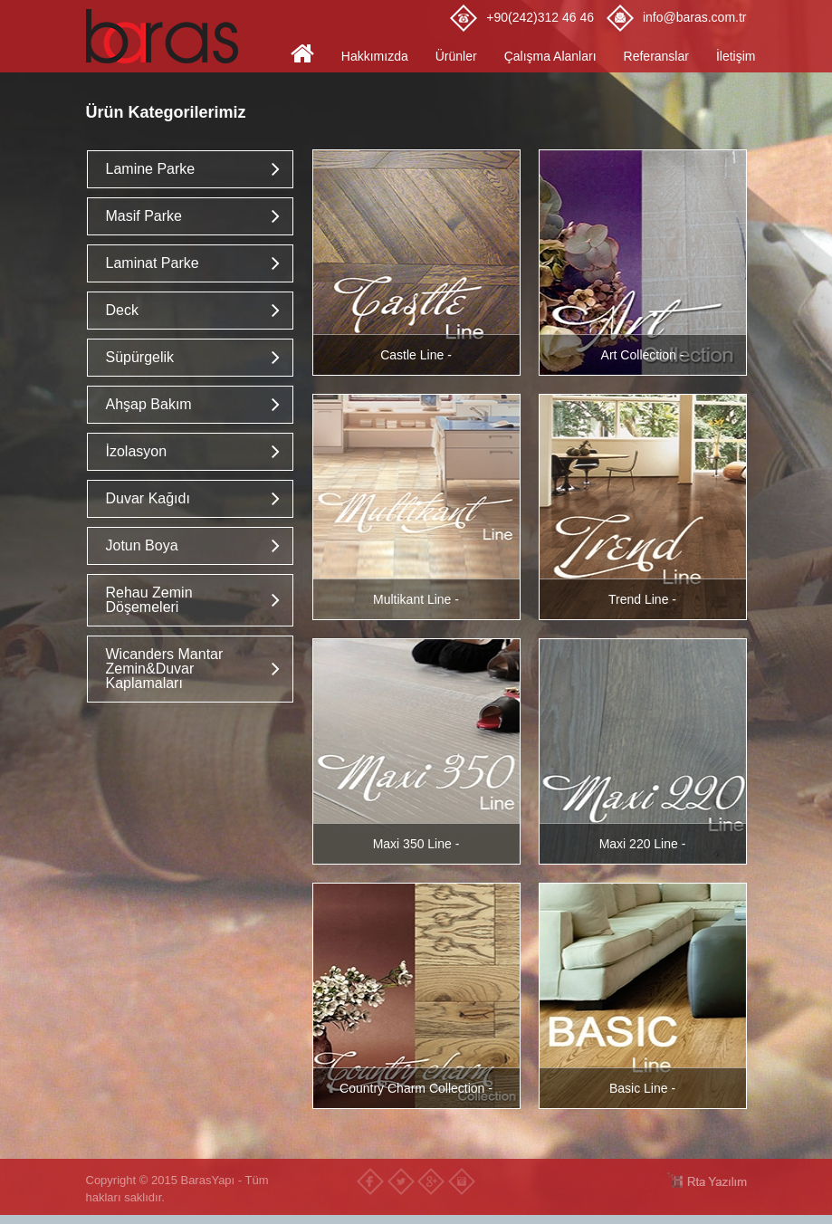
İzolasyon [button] (136, 451)
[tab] (190, 169)
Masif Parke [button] (144, 216)
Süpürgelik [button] (140, 357)
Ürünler (456, 56)
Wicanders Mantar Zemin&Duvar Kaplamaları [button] (165, 668)
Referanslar (656, 56)
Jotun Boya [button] (142, 545)
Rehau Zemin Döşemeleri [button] (149, 600)
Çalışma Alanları (550, 56)
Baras (167, 36)
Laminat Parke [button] (152, 263)
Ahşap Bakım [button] (149, 404)
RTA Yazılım (706, 1180)
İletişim (736, 56)
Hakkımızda (374, 56)
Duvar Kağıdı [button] (148, 498)
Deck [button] (122, 310)
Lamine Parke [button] (151, 169)
